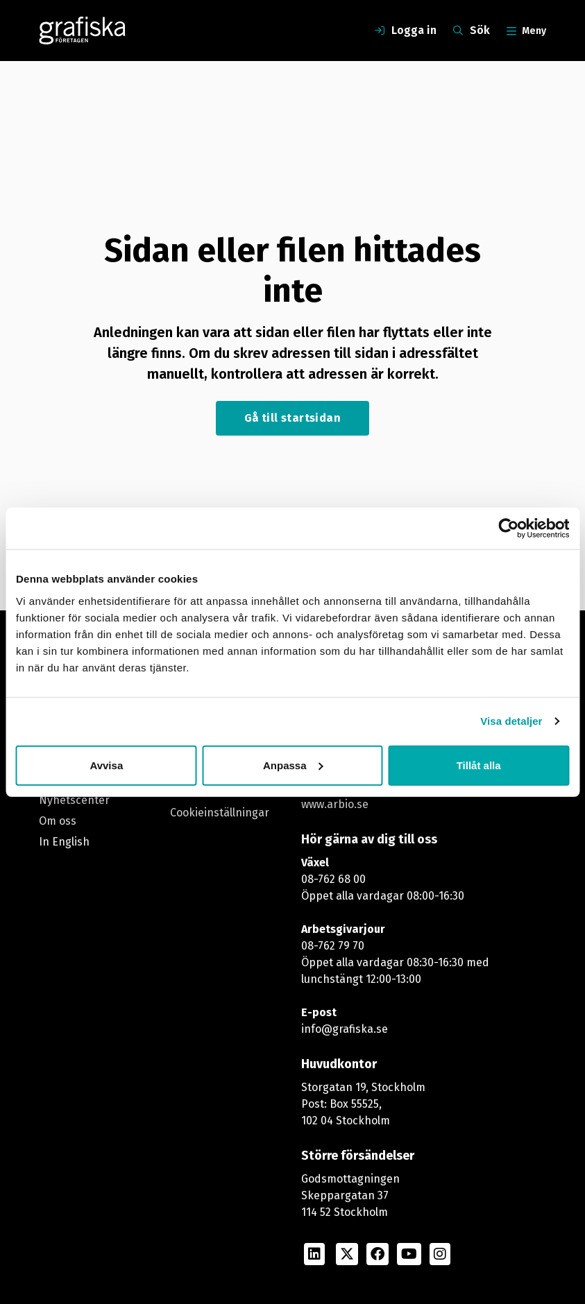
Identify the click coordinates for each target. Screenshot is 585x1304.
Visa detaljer (511, 721)
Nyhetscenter (74, 800)
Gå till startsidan (292, 417)
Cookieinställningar (219, 812)
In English (64, 841)
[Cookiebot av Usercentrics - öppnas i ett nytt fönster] (508, 528)
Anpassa (293, 765)
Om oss (57, 820)
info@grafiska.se (344, 1029)
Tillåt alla (479, 765)
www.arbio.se (334, 804)
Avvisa (106, 765)
